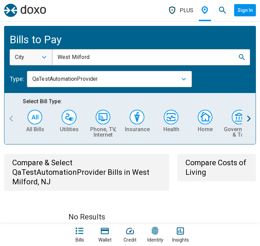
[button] (242, 57)
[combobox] (31, 57)
